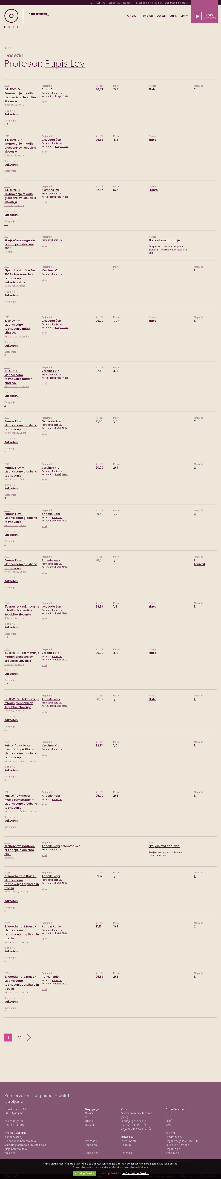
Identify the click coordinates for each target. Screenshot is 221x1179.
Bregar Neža (61, 96)
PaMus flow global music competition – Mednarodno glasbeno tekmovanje (20, 751)
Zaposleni (91, 1144)
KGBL (169, 1113)
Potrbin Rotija (51, 926)
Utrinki (89, 1121)
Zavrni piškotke (109, 1173)
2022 (7, 417)
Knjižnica (10, 1152)
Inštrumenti (128, 1141)
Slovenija (19, 104)
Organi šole (173, 1149)
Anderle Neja (51, 514)
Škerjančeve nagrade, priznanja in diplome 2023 (19, 244)
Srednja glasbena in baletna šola (25, 1144)
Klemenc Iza (50, 190)
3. (5, 355)
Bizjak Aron (49, 89)
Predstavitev (174, 1137)
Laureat (199, 564)
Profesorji (91, 1141)
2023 (7, 266)
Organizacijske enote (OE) (183, 1141)
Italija (22, 285)
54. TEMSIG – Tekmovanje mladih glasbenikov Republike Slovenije (20, 95)
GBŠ (168, 1117)
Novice (89, 1113)
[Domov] (11, 18)
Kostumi (126, 1144)
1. (5, 304)
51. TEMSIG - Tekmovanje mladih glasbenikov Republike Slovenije (21, 610)
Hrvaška (31, 761)
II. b (6, 174)
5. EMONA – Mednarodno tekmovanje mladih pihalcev (18, 327)
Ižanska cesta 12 (15, 1109)
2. (195, 89)
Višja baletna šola (15, 1149)
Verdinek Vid (50, 270)
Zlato (152, 89)
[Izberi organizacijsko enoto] (38, 17)
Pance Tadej (50, 977)
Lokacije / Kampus (177, 1144)
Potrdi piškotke (84, 1173)
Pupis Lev (57, 93)
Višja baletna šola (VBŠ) (136, 1129)
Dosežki (13, 55)
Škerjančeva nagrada (164, 846)
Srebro (153, 190)
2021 (7, 741)
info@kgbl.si (15, 1121)
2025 (7, 85)
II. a (6, 123)
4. (5, 405)
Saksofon (11, 114)
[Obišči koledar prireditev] (204, 11)
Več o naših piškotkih (135, 1173)
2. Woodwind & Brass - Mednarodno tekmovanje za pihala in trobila (21, 882)
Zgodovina (172, 1152)
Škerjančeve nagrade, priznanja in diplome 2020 (19, 850)
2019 (7, 872)
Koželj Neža (61, 428)
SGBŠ (44, 102)
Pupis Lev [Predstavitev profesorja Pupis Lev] (65, 63)
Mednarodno (11, 285)
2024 (7, 236)
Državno (8, 104)
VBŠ (168, 1125)
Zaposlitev (92, 1152)
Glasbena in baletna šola (20, 1141)
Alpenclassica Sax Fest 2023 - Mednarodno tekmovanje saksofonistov (20, 276)
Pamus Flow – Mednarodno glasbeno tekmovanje (20, 425)
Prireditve (91, 1117)
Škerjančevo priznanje (164, 240)
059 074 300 (15, 1125)
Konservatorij (13, 1137)
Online (22, 432)
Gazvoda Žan (51, 140)
